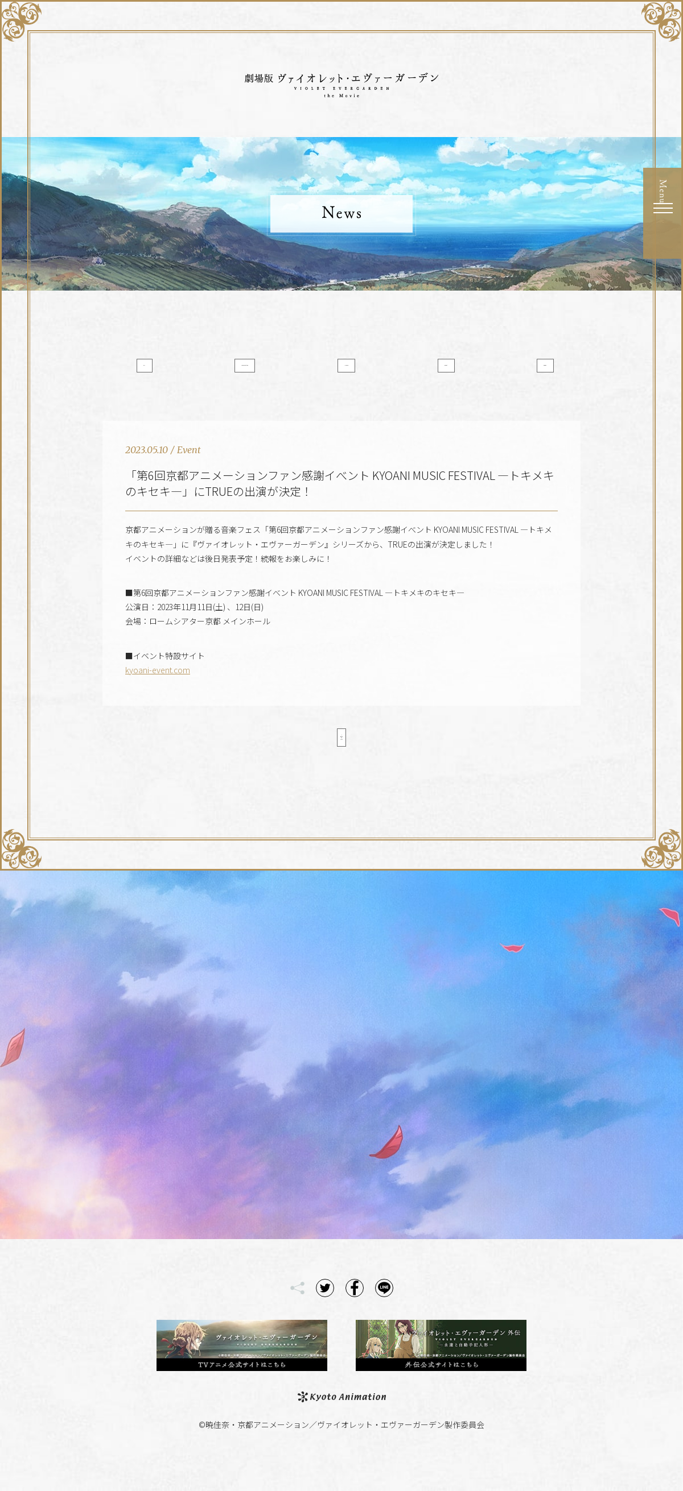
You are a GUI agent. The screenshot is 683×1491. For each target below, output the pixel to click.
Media (341, 371)
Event (426, 371)
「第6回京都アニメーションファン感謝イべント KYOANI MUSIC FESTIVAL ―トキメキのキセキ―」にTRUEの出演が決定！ (339, 503)
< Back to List (341, 761)
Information (257, 371)
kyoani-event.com (157, 689)
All (173, 371)
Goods (510, 371)
